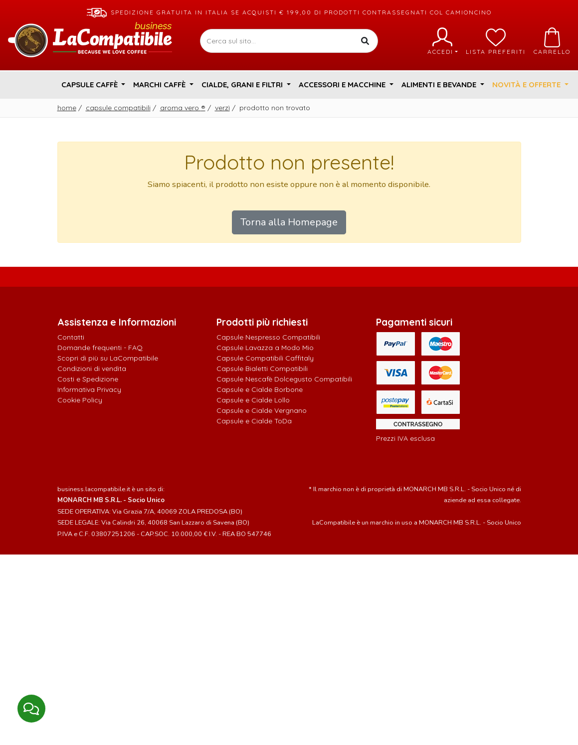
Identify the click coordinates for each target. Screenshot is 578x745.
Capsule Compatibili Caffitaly (265, 358)
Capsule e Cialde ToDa (254, 420)
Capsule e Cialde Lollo (253, 399)
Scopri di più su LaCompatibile (107, 358)
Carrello (552, 41)
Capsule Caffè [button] (90, 84)
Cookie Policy (79, 399)
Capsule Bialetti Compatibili (262, 368)
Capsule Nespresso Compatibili (268, 337)
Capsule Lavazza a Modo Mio (265, 347)
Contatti (70, 337)
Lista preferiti (496, 41)
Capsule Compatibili (118, 107)
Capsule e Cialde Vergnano (261, 410)
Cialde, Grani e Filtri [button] (243, 84)
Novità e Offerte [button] (527, 84)
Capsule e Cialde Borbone (259, 389)
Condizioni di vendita (91, 368)
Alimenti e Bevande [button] (439, 84)
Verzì (222, 107)
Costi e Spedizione (87, 378)
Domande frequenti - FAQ (100, 347)
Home (66, 107)
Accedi (442, 41)
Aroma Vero (182, 107)
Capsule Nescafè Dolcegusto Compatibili (284, 378)
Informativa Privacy (89, 389)
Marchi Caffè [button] (160, 84)
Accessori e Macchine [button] (343, 84)
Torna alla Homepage (289, 222)
